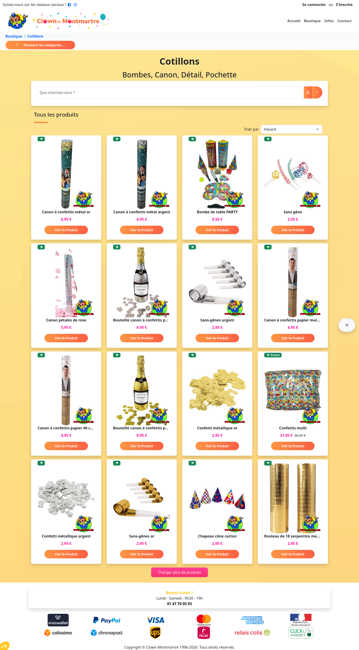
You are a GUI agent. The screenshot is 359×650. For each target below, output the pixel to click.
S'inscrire (344, 4)
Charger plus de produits (179, 572)
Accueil (293, 20)
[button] (346, 325)
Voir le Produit (66, 230)
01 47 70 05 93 (179, 603)
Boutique (312, 20)
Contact (344, 20)
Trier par (251, 129)
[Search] (170, 92)
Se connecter (314, 4)
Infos (329, 20)
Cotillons (35, 36)
